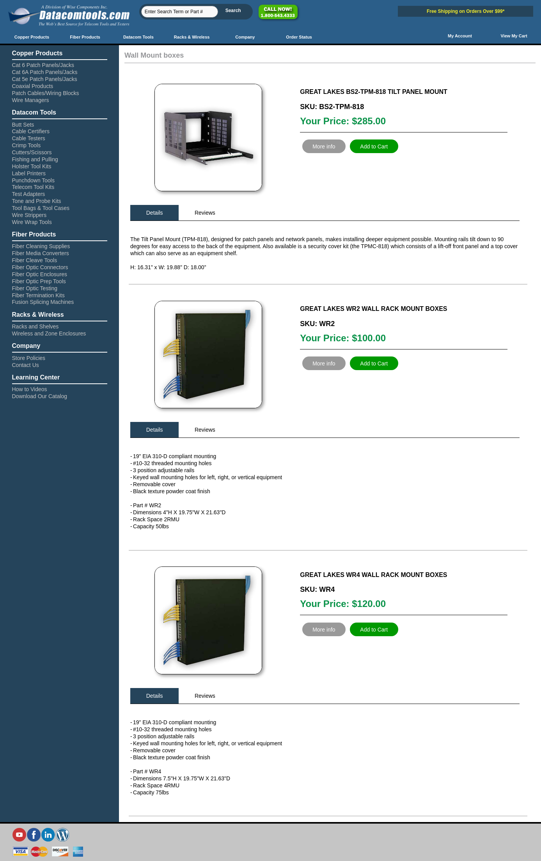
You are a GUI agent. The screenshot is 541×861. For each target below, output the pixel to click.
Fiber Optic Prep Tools (39, 281)
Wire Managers (30, 100)
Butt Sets (23, 125)
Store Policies (29, 358)
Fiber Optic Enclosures (39, 274)
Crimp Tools (26, 145)
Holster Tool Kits (31, 166)
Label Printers (29, 173)
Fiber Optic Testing (34, 288)
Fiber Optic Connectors (40, 267)
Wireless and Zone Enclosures (49, 333)
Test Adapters (28, 194)
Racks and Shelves (35, 326)
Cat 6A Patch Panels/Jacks (45, 72)
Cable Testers (28, 138)
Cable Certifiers (31, 131)
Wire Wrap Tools (32, 222)
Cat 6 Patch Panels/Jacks (43, 65)
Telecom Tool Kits (33, 187)
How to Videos (29, 389)
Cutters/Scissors (32, 152)
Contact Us (25, 365)
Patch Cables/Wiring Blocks (45, 93)
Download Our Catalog (39, 396)
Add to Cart (374, 146)
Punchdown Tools (33, 180)
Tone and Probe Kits (36, 201)
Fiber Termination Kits (38, 295)
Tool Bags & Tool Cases (41, 208)
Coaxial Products (32, 86)
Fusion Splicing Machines (43, 302)
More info (323, 146)
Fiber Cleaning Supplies (41, 246)
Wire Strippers (29, 215)
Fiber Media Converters (40, 253)
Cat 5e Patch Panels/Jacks (44, 79)
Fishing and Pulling (35, 159)
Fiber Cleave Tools (34, 260)
